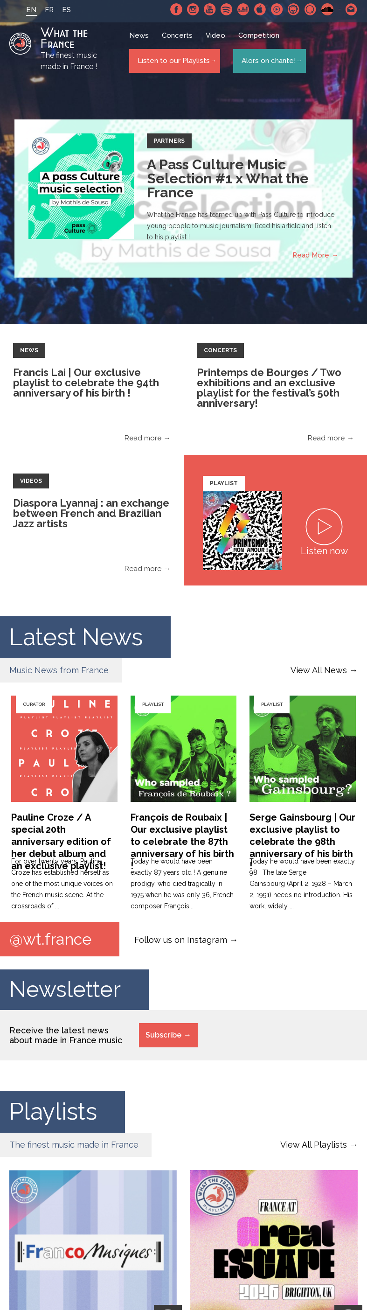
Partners (169, 141)
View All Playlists (313, 1146)
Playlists (53, 1113)
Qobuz (311, 9)
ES (54, 10)
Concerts (179, 39)
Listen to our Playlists (172, 61)
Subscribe (163, 1036)
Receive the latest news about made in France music (65, 1036)
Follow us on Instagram (180, 939)
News (141, 39)
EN (19, 10)
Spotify (227, 9)
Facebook (176, 9)
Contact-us (352, 9)
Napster (294, 9)
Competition (260, 39)
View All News (319, 670)
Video (217, 39)
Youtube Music (277, 9)
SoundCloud (327, 9)
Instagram (193, 9)
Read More (310, 255)
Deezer (243, 9)
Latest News (76, 637)
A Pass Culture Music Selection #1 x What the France (228, 178)
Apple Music (260, 9)
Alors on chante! (266, 61)
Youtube (210, 9)
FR (37, 10)
